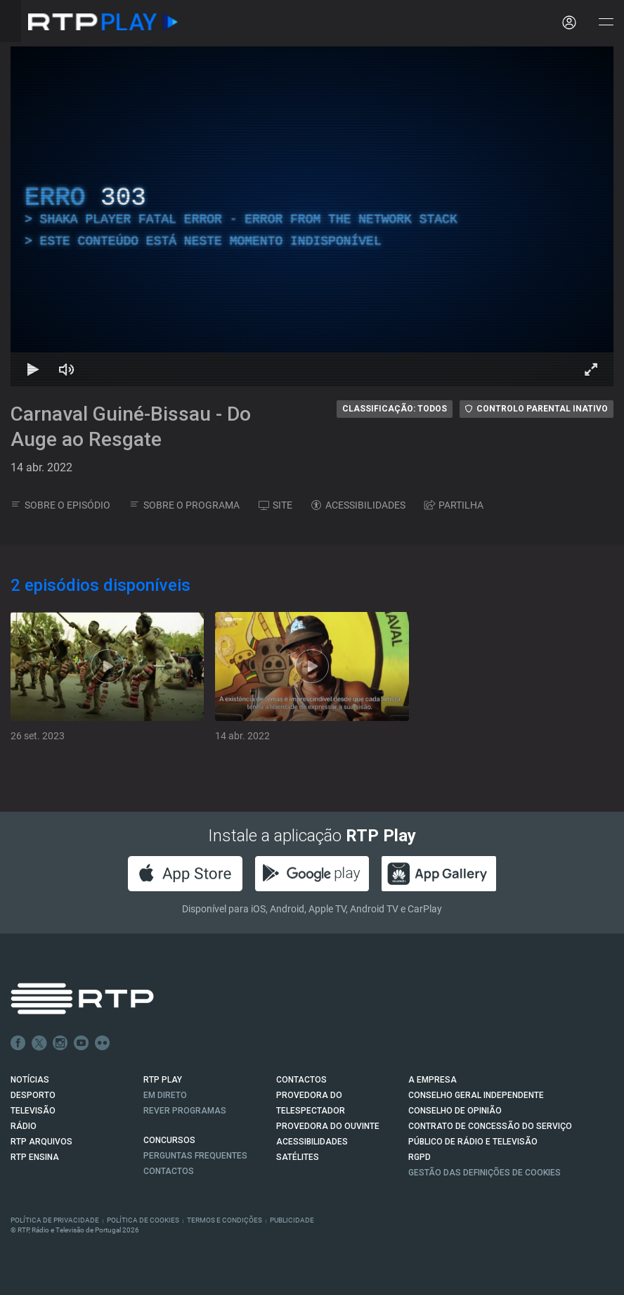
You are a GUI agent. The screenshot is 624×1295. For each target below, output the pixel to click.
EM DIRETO (165, 1095)
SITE (275, 505)
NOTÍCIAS (30, 1080)
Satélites (297, 1157)
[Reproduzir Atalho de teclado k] (33, 369)
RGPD (419, 1157)
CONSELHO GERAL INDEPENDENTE (476, 1095)
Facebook (18, 1043)
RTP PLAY (162, 1080)
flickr (102, 1043)
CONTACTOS (301, 1080)
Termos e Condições (224, 1220)
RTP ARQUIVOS (41, 1142)
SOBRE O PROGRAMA (184, 505)
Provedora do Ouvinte (327, 1126)
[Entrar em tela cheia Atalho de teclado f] (591, 369)
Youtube (81, 1043)
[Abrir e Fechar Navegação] (605, 23)
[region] (312, 216)
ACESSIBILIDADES (358, 505)
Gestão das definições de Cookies (484, 1173)
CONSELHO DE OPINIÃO (455, 1111)
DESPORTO (33, 1095)
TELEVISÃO (33, 1111)
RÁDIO (24, 1126)
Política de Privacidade (55, 1220)
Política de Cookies (143, 1220)
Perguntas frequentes (195, 1156)
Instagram (60, 1043)
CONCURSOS (169, 1140)
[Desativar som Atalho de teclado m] (67, 369)
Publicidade (292, 1220)
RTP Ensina (35, 1157)
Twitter (39, 1043)
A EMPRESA (432, 1080)
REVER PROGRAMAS (184, 1111)
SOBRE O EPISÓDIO (60, 505)
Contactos (168, 1171)
